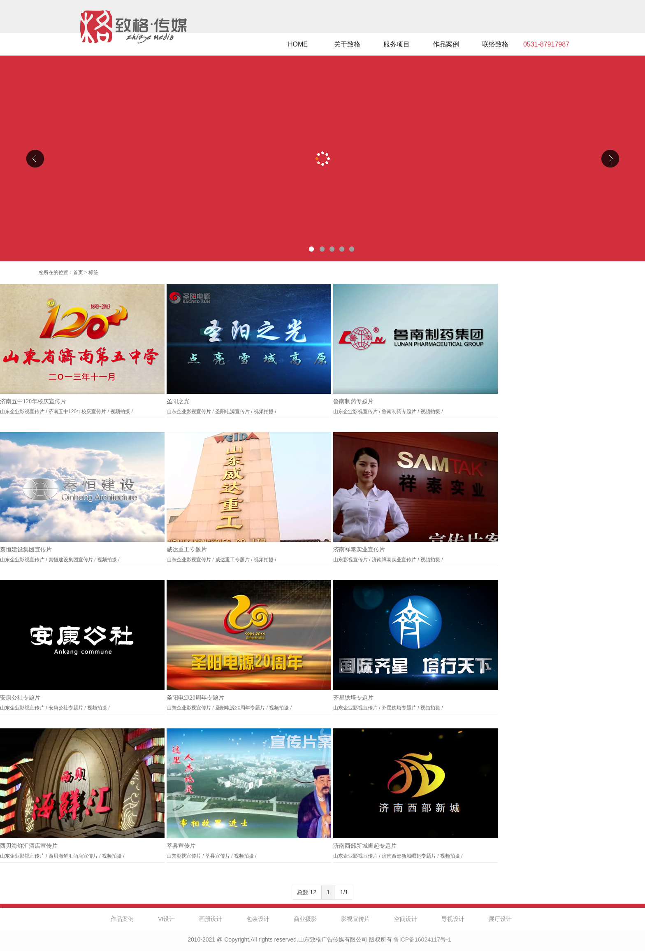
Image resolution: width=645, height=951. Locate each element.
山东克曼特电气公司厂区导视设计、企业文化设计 (322, 158)
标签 (93, 272)
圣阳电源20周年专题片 (195, 698)
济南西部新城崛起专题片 (365, 846)
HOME (298, 44)
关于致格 (347, 44)
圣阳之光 (178, 401)
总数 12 (306, 892)
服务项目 (396, 44)
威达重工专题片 (187, 549)
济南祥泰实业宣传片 (359, 549)
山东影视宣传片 (350, 560)
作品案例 (446, 44)
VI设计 (166, 919)
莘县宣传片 (181, 846)
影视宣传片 (355, 919)
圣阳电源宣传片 (232, 411)
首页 (78, 272)
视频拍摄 (120, 411)
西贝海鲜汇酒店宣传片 (29, 846)
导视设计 (452, 919)
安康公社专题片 (20, 698)
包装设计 (257, 919)
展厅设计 (500, 919)
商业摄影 (305, 919)
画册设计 (210, 919)
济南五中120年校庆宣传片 (33, 401)
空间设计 (405, 919)
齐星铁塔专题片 (353, 698)
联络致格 (495, 44)
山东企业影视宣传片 (22, 411)
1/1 (344, 892)
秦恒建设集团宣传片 (26, 549)
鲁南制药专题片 (353, 401)
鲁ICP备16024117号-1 (422, 939)
